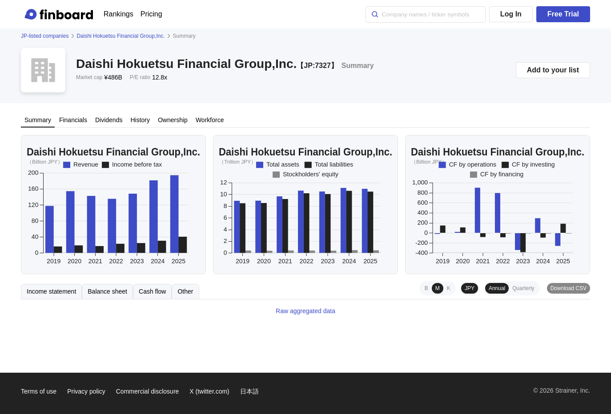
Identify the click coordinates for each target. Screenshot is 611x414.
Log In (511, 14)
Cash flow (152, 291)
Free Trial (563, 14)
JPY (469, 288)
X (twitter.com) (209, 391)
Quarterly (523, 288)
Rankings (118, 14)
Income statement (51, 291)
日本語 (249, 391)
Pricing (151, 14)
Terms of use (38, 391)
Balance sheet (107, 291)
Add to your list (553, 70)
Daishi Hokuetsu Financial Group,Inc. (120, 36)
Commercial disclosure (147, 391)
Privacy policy (86, 391)
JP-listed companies (44, 36)
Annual (497, 288)
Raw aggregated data (305, 310)
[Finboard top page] (60, 14)
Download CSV (569, 288)
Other (185, 291)
